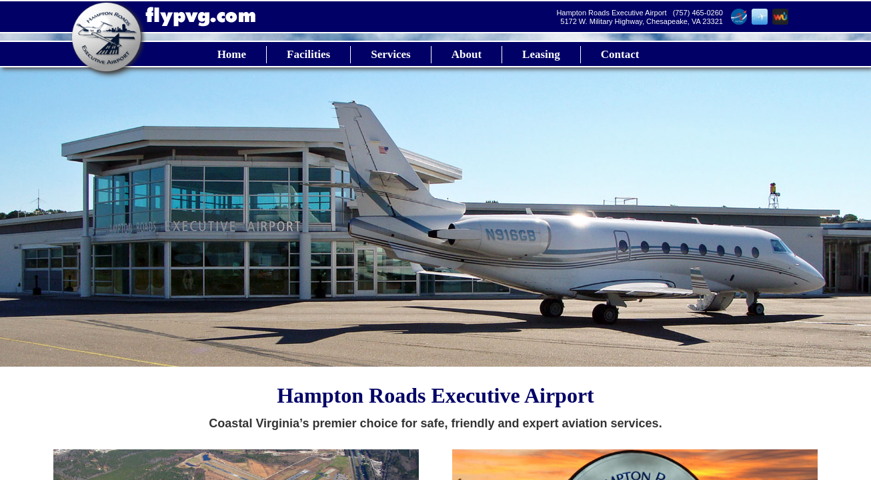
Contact (620, 54)
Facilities (308, 54)
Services (390, 54)
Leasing (541, 54)
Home (231, 54)
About (467, 54)
